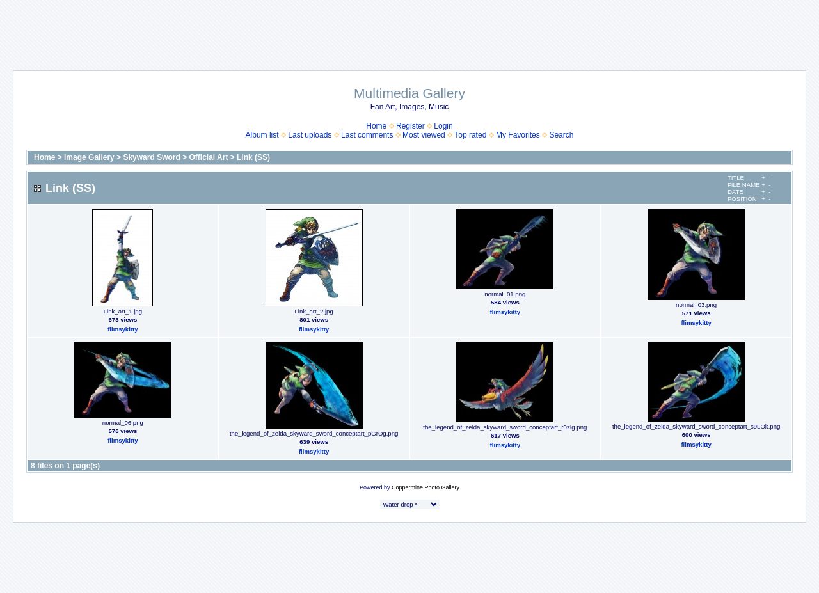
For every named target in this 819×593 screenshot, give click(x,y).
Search (561, 134)
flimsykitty (122, 329)
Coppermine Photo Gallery (425, 487)
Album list (262, 134)
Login (443, 126)
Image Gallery (89, 157)
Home (376, 126)
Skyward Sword (151, 157)
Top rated (470, 134)
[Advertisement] (409, 29)
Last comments (367, 134)
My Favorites (518, 134)
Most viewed (423, 134)
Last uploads (309, 134)
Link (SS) (253, 157)
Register (410, 126)
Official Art (208, 157)
